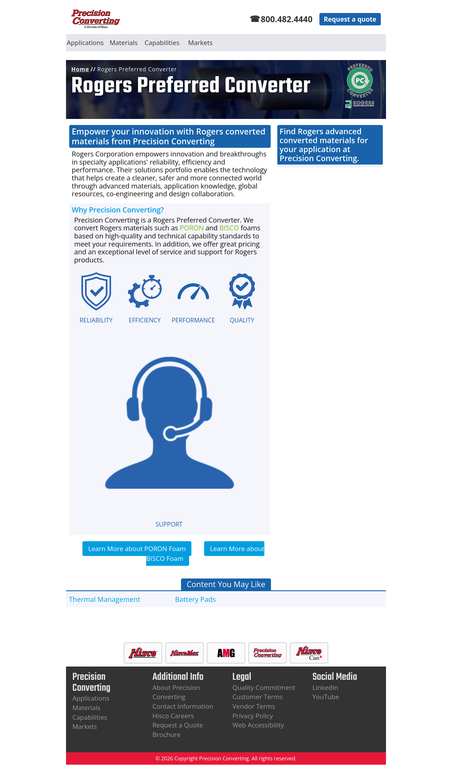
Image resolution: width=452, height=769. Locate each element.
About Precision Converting (176, 692)
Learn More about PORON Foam (137, 548)
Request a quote (350, 19)
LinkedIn (325, 687)
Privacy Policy (252, 715)
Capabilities (162, 42)
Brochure (166, 734)
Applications (85, 42)
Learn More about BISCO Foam (205, 553)
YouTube (325, 696)
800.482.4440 (286, 19)
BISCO (229, 227)
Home (80, 69)
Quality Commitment (263, 687)
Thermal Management (104, 599)
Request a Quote (177, 725)
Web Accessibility (258, 725)
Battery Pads (195, 599)
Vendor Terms (253, 706)
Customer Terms (257, 696)
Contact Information (182, 706)
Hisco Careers (173, 715)
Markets (200, 42)
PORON (192, 227)
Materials (124, 42)
